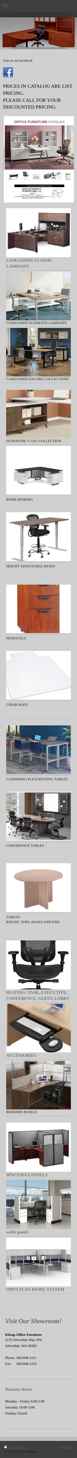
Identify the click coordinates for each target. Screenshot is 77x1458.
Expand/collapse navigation (38, 5)
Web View (66, 1447)
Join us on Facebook (18, 60)
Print (10, 1447)
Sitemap (22, 1447)
